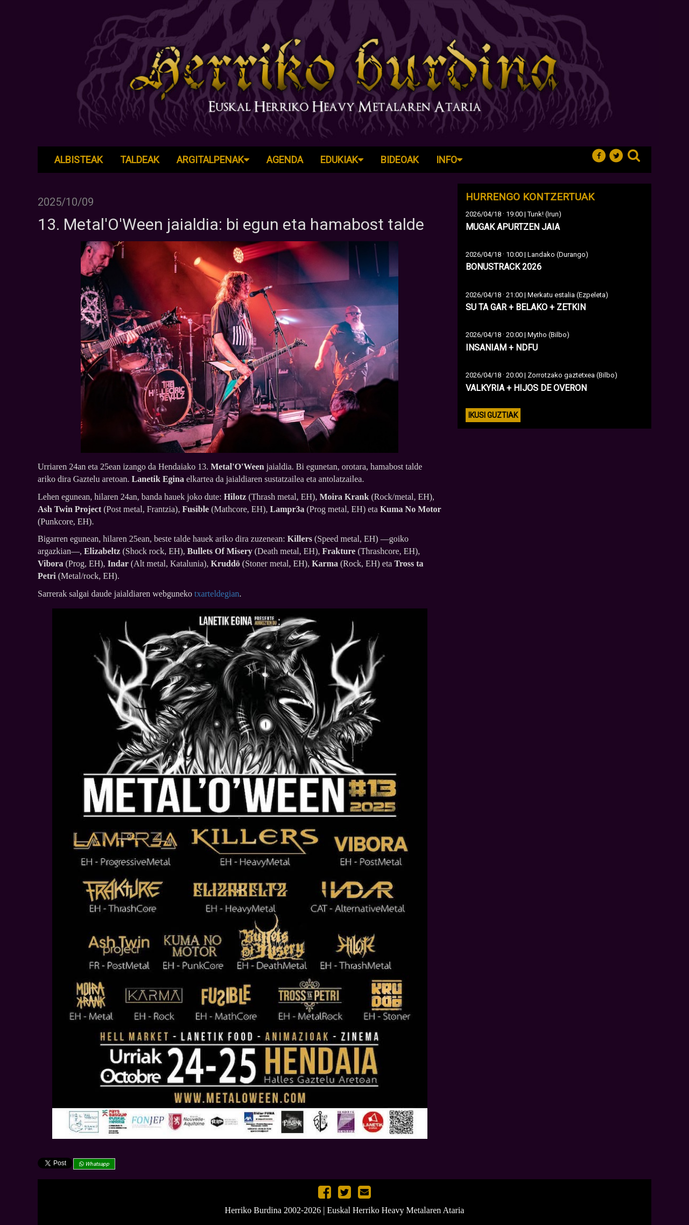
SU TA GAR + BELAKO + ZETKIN (526, 307)
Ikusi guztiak (493, 415)
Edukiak (341, 159)
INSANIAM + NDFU (502, 347)
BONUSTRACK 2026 (504, 267)
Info (449, 159)
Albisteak (78, 159)
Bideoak (400, 159)
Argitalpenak (213, 159)
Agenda (284, 159)
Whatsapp (94, 1164)
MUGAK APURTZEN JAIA (513, 227)
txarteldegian (217, 593)
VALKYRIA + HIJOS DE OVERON (526, 388)
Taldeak (139, 159)
